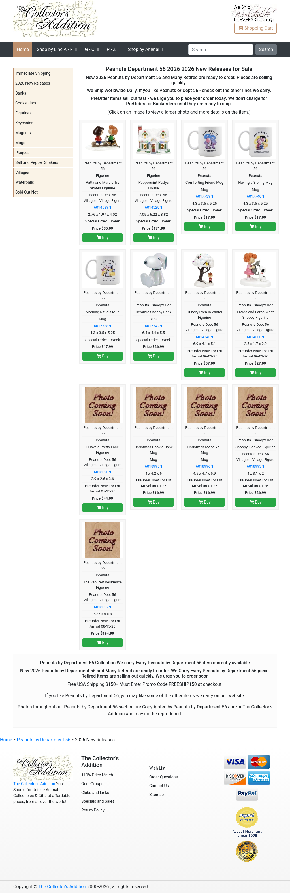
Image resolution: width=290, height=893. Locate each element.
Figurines (23, 113)
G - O (89, 49)
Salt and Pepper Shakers (36, 162)
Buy (103, 237)
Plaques (22, 152)
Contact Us (159, 785)
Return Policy (93, 810)
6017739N (204, 196)
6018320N (102, 472)
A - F (54, 49)
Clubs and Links (95, 792)
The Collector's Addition (34, 783)
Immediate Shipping (32, 73)
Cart (255, 28)
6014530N (255, 337)
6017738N (102, 326)
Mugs (20, 142)
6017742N (153, 326)
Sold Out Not (26, 192)
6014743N (204, 337)
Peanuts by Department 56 (43, 739)
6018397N (102, 607)
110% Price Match (97, 775)
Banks (20, 93)
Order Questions (163, 777)
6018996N (204, 466)
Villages (22, 172)
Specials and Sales (97, 801)
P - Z (111, 49)
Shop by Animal (143, 49)
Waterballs (24, 182)
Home (23, 49)
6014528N (153, 207)
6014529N (102, 207)
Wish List (157, 768)
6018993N (255, 466)
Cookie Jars (25, 103)
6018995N (153, 466)
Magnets (23, 132)
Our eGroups (92, 783)
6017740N (255, 196)
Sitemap (156, 794)
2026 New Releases (32, 83)
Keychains (24, 123)
